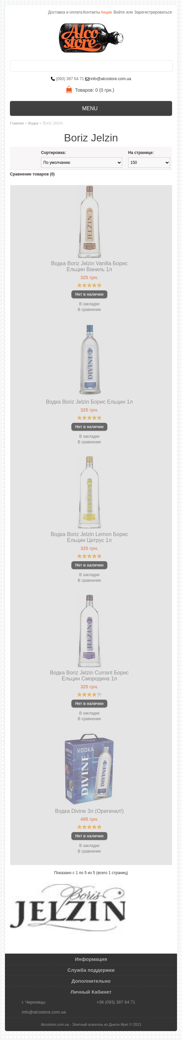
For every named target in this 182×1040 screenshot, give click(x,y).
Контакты (91, 12)
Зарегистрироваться (153, 12)
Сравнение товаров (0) (32, 174)
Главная (17, 123)
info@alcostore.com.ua (110, 78)
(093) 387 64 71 (70, 78)
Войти (119, 12)
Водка (33, 123)
